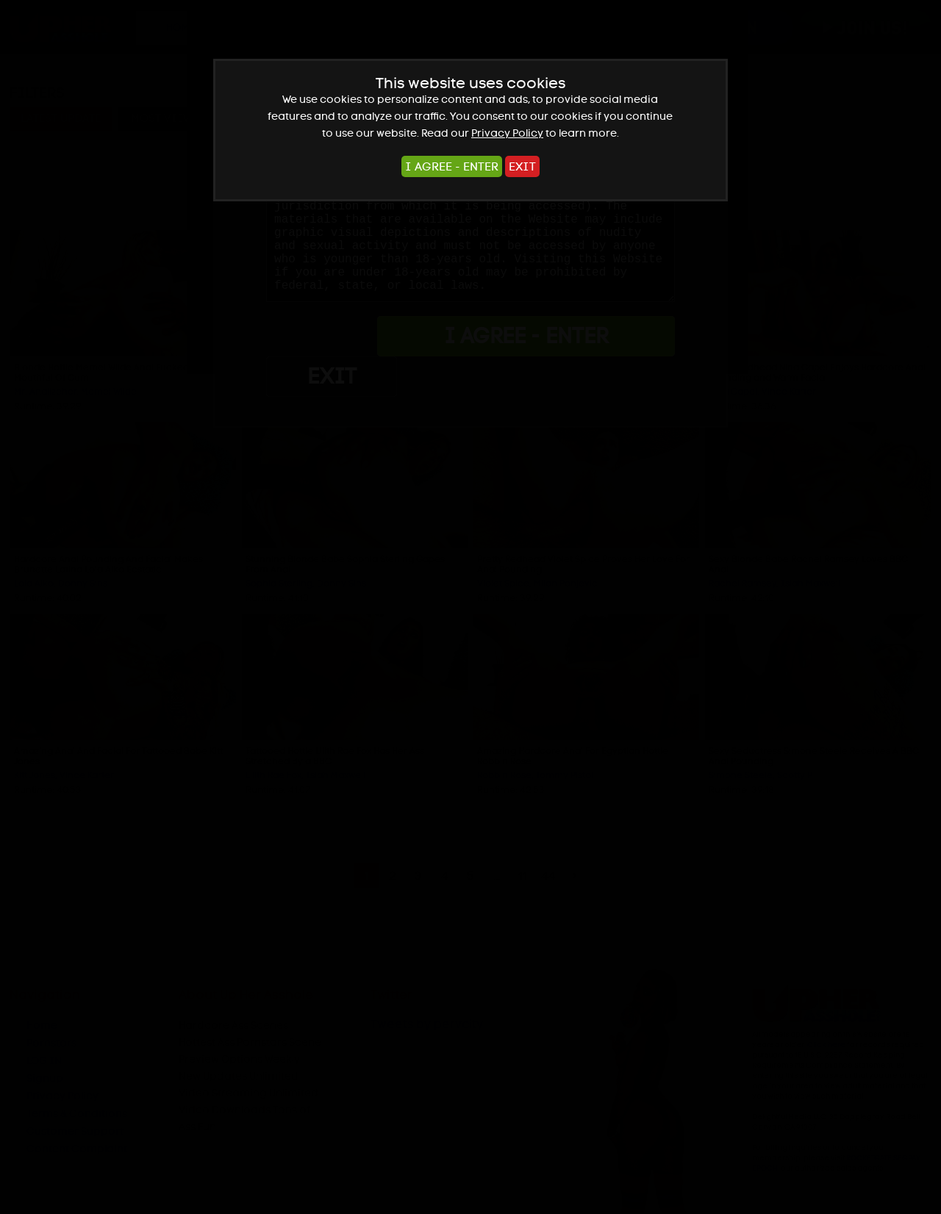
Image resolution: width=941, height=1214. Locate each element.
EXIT (522, 166)
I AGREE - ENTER (451, 166)
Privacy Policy (507, 133)
